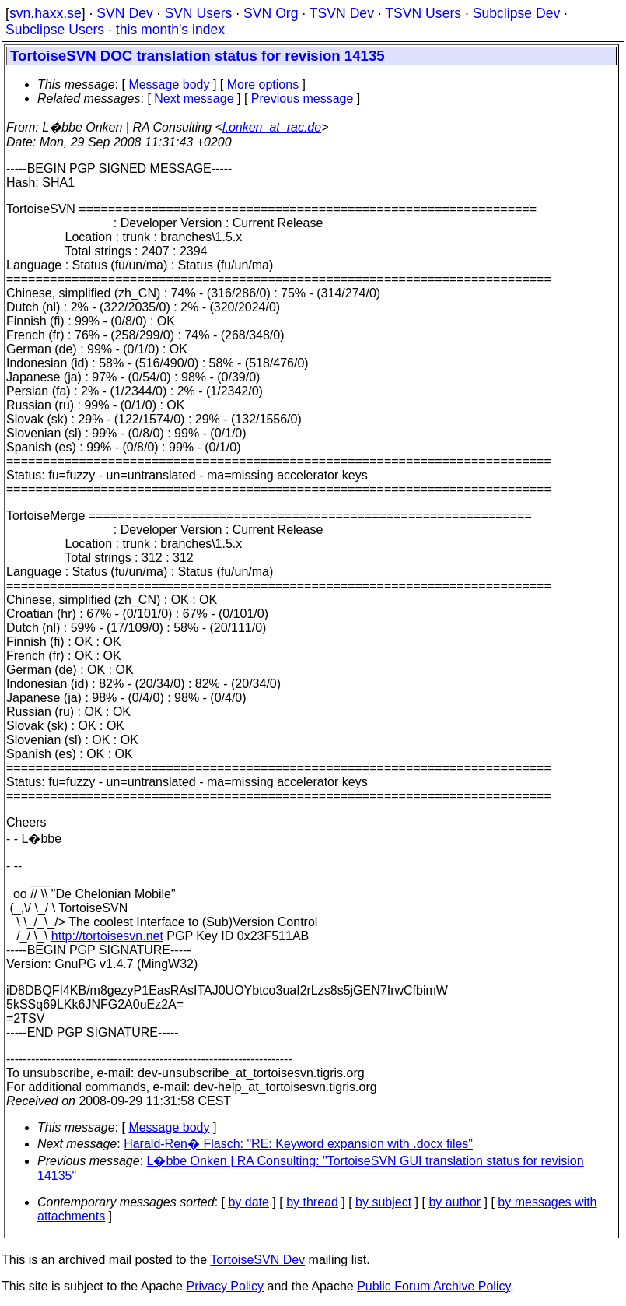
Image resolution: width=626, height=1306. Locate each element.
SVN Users (198, 13)
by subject (383, 1202)
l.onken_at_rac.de (271, 127)
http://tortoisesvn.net (107, 936)
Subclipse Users (54, 29)
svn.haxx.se (45, 13)
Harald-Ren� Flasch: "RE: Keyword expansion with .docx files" (298, 1143)
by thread (312, 1202)
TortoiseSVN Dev (257, 1259)
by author (454, 1202)
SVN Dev (124, 13)
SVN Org (270, 13)
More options (263, 84)
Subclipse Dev (516, 13)
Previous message (302, 98)
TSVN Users (423, 13)
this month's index (170, 29)
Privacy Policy (225, 1286)
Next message (193, 98)
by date (248, 1202)
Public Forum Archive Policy (433, 1286)
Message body (168, 84)
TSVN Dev (342, 13)
